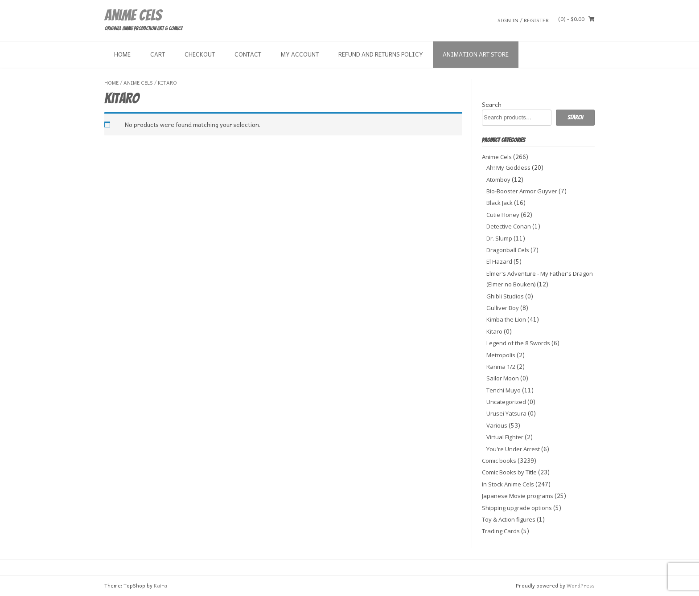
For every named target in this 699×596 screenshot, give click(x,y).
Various (496, 425)
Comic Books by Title (509, 472)
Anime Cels (132, 15)
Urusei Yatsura (506, 413)
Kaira (160, 585)
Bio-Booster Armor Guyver (521, 191)
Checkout (200, 54)
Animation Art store (476, 54)
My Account (300, 54)
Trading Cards (501, 531)
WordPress (581, 585)
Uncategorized (506, 402)
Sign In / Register (523, 19)
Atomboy (498, 180)
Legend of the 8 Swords (518, 343)
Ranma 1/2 (500, 367)
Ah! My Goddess (508, 167)
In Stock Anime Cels (508, 484)
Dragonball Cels (507, 250)
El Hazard (499, 261)
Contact (247, 54)
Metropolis (500, 355)
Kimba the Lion (506, 319)
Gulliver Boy (502, 308)
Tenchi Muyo (503, 390)
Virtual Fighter (504, 437)
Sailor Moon (502, 378)
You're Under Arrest (513, 449)
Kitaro (494, 331)
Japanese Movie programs (517, 496)
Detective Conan (508, 226)
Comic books (499, 461)
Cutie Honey (502, 215)
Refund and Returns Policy (380, 54)
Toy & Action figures (508, 519)
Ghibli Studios (505, 296)
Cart (157, 54)
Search (492, 104)
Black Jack (499, 203)
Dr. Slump (499, 238)
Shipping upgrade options (517, 508)
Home (122, 54)
